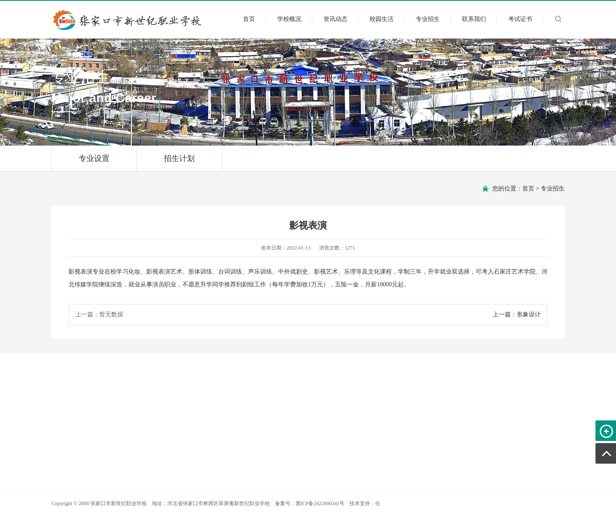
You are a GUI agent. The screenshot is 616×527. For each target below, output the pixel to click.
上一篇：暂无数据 (99, 314)
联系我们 (474, 19)
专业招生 (428, 19)
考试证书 (520, 19)
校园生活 (382, 19)
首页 (249, 19)
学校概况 (289, 19)
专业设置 (94, 162)
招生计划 (179, 162)
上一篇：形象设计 (517, 314)
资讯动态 (335, 19)
